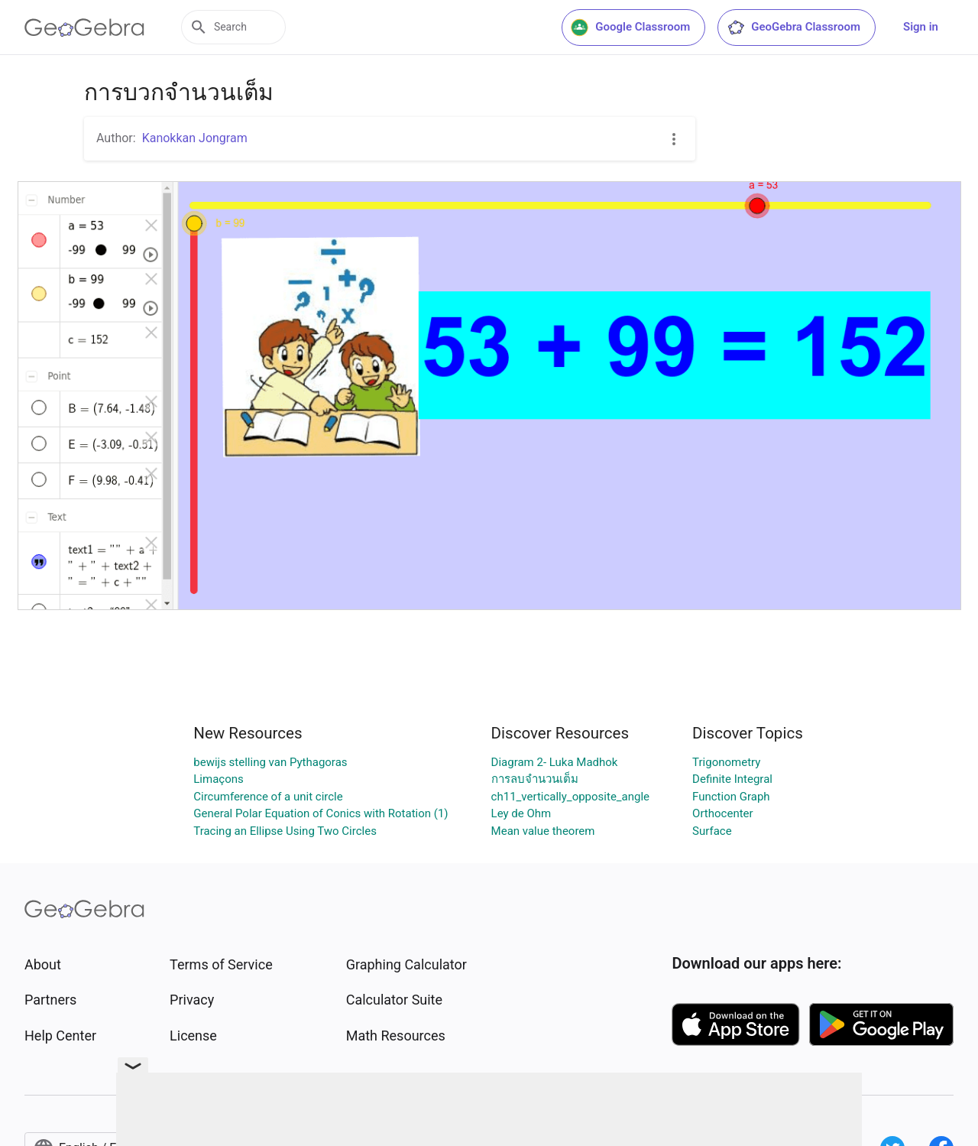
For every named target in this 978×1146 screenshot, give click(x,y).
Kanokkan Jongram (195, 138)
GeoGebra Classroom (793, 27)
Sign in (920, 27)
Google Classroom (630, 27)
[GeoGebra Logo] (84, 27)
